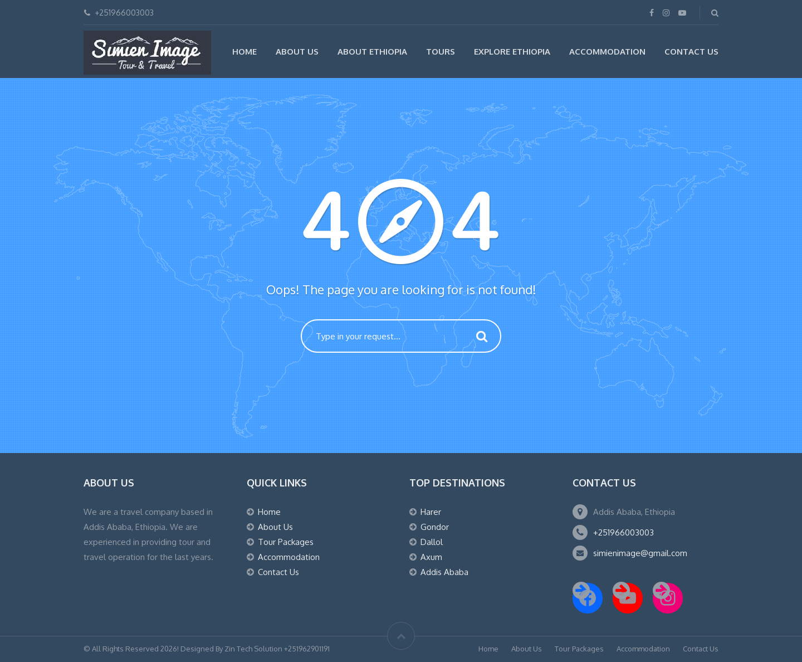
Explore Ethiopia (512, 51)
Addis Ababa (444, 572)
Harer (430, 512)
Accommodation (607, 51)
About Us (297, 51)
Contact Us (691, 51)
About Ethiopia (372, 51)
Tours (440, 51)
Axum (431, 557)
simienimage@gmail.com (640, 553)
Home (244, 51)
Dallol (431, 542)
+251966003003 (623, 532)
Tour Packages (286, 542)
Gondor (434, 527)
